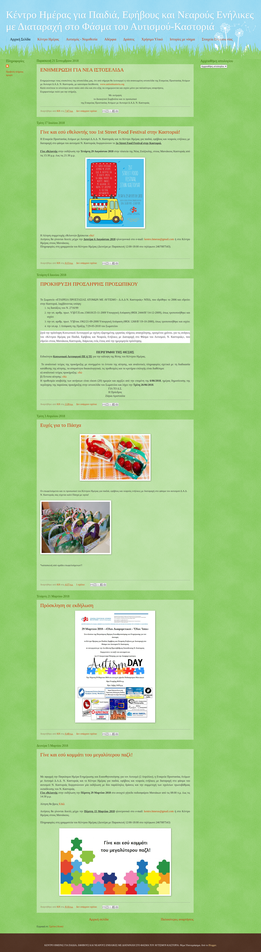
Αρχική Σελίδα (20, 39)
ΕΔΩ (61, 803)
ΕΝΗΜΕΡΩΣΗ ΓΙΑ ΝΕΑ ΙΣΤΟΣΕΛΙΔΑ (82, 70)
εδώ (80, 372)
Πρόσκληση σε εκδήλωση (66, 605)
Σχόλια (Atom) (56, 926)
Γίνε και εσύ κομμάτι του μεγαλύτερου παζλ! (86, 754)
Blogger (212, 945)
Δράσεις (128, 39)
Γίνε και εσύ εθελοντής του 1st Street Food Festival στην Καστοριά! (110, 132)
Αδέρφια (110, 39)
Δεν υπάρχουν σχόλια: (87, 111)
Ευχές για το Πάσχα (60, 425)
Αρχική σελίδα (98, 919)
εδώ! (91, 235)
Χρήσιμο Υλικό (152, 39)
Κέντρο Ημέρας (48, 39)
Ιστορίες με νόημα (182, 39)
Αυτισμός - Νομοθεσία (81, 39)
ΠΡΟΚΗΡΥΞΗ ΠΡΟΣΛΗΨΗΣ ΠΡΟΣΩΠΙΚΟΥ (89, 284)
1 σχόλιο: (80, 584)
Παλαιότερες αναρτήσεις (177, 919)
